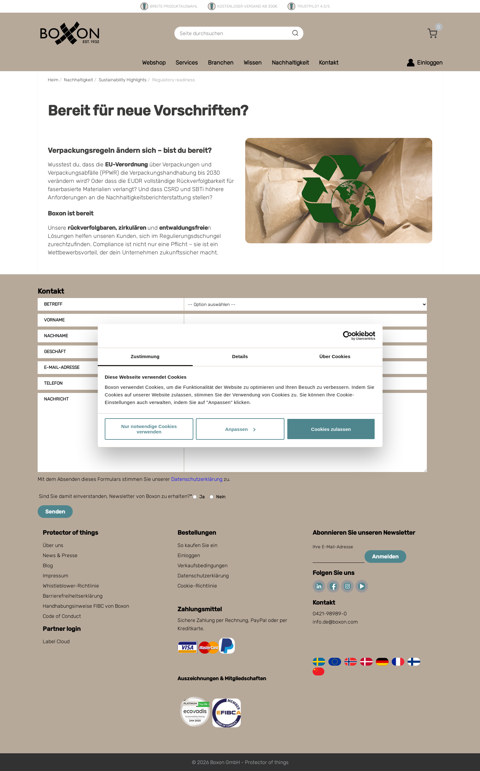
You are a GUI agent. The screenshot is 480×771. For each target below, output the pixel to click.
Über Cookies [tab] (335, 356)
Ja (199, 497)
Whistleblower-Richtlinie (71, 586)
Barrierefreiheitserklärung (73, 596)
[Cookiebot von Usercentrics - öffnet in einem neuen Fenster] (347, 335)
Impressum (55, 576)
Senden (55, 511)
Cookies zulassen (331, 429)
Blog (48, 566)
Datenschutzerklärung (196, 479)
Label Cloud (56, 641)
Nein (217, 497)
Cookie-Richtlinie (197, 586)
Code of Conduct (62, 616)
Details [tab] (240, 356)
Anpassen (240, 429)
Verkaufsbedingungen (203, 566)
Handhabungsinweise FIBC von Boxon (86, 606)
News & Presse (60, 555)
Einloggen (189, 555)
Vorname (54, 320)
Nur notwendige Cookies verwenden (149, 429)
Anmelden (385, 556)
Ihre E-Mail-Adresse (333, 547)
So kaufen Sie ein (197, 545)
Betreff (53, 304)
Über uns (53, 545)
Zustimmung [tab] (145, 356)
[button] (432, 33)
